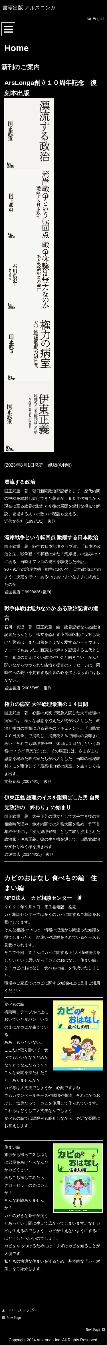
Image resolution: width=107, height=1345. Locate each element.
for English (96, 18)
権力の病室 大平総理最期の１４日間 (46, 704)
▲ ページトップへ (19, 1310)
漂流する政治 (19, 482)
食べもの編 (14, 1004)
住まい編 (12, 1147)
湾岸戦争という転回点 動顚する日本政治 (51, 537)
